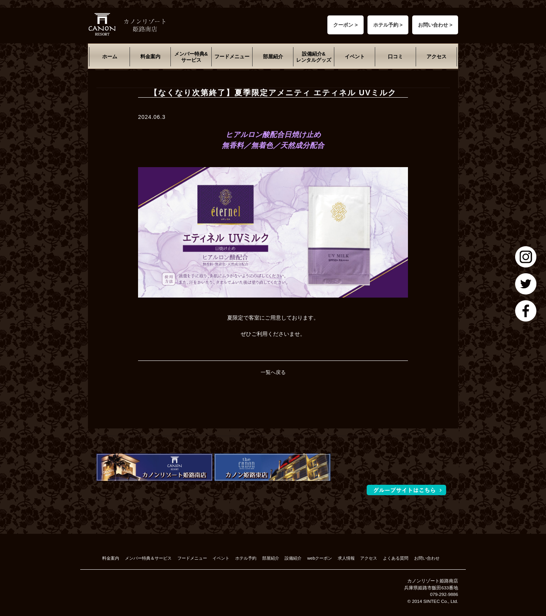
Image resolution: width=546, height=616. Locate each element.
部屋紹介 (273, 56)
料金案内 (150, 56)
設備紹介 (293, 558)
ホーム (109, 56)
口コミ (395, 56)
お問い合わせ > (435, 25)
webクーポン (319, 558)
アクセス (436, 56)
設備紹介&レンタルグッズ (313, 57)
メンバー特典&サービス (191, 57)
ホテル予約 (245, 558)
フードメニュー (231, 56)
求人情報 (346, 558)
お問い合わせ (427, 558)
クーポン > (345, 25)
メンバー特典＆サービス (148, 558)
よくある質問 (395, 558)
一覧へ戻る (273, 372)
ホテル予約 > (388, 25)
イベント (355, 56)
